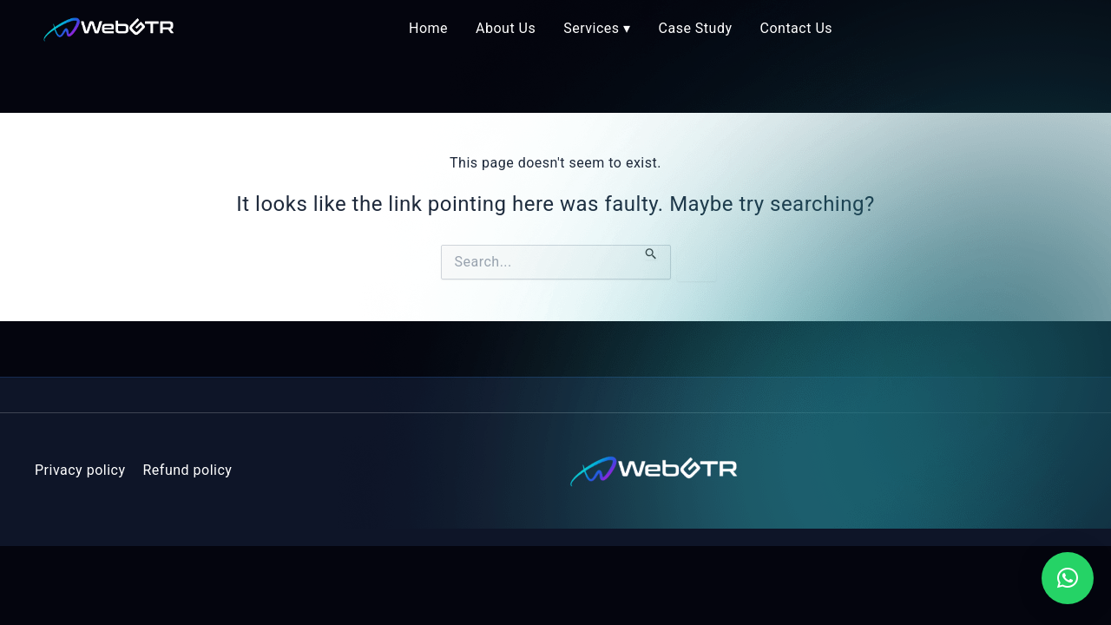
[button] (1068, 578)
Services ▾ (596, 28)
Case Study (696, 28)
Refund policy (188, 470)
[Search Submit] (651, 252)
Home (428, 28)
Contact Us (796, 28)
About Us (506, 28)
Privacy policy (80, 470)
